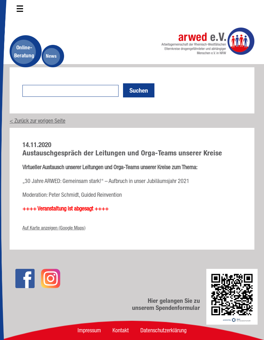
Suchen (138, 90)
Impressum (89, 330)
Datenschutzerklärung (163, 330)
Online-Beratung (24, 51)
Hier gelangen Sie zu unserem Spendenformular (166, 304)
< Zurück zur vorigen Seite (37, 120)
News (51, 56)
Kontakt (120, 330)
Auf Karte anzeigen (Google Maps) (54, 228)
